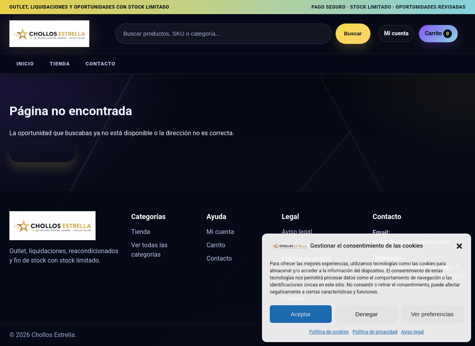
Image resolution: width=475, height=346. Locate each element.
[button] (459, 246)
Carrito (438, 33)
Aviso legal (412, 332)
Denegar (366, 314)
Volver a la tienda (42, 153)
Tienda (60, 64)
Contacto (101, 64)
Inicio (25, 64)
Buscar (353, 33)
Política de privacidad (374, 332)
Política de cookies (329, 332)
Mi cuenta (396, 33)
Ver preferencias (432, 314)
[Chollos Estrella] (58, 33)
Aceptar (301, 314)
